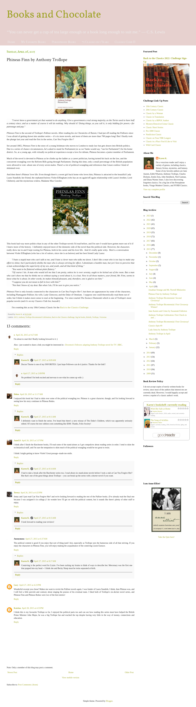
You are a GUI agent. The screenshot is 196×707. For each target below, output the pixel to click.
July (151, 274)
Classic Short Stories (154, 127)
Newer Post (12, 672)
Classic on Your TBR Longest (158, 138)
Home (11, 42)
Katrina (17, 608)
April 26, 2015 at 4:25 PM (31, 493)
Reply (16, 349)
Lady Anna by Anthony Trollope (162, 330)
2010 (149, 369)
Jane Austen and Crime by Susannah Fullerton (167, 311)
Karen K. (25, 360)
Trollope (95, 317)
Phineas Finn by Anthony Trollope (162, 294)
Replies (20, 355)
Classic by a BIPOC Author (157, 120)
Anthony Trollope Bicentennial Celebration (34, 317)
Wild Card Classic (153, 145)
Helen (16, 394)
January (152, 347)
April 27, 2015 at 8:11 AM (45, 417)
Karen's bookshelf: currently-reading (166, 404)
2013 (149, 357)
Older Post (129, 672)
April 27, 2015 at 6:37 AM (36, 539)
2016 (149, 245)
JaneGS (17, 440)
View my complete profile (154, 189)
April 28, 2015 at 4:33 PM (32, 608)
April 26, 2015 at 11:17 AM (31, 394)
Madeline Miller (157, 422)
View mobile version (70, 677)
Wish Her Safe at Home (160, 409)
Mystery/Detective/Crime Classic (160, 124)
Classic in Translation (155, 117)
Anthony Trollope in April (159, 334)
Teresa (17, 493)
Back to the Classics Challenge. (74, 307)
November (153, 257)
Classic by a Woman (154, 113)
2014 (149, 353)
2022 (149, 220)
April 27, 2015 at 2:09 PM (34, 373)
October (152, 261)
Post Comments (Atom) (28, 685)
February (153, 343)
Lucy (16, 585)
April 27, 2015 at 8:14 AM (45, 469)
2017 (149, 241)
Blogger (109, 701)
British (88, 317)
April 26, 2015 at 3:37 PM (32, 440)
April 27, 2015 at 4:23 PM (30, 585)
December (153, 253)
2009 (149, 373)
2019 (149, 232)
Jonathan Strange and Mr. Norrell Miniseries (167, 290)
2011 (149, 365)
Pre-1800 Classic (153, 131)
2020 (149, 228)
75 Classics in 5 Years (95, 42)
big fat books (80, 317)
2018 (149, 236)
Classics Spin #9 (155, 326)
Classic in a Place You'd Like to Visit (161, 141)
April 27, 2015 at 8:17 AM (45, 561)
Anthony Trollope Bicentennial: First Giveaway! (168, 322)
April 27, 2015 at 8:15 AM (45, 518)
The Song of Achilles (159, 420)
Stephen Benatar (157, 411)
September (153, 265)
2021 (149, 224)
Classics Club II (125, 42)
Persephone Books (64, 42)
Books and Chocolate (54, 15)
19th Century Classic (154, 106)
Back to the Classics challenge (63, 317)
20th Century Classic (154, 110)
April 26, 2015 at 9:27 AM (27, 335)
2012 (149, 361)
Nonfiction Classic (154, 134)
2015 (16, 317)
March (152, 339)
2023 (149, 216)
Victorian (102, 317)
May (151, 282)
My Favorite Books (33, 42)
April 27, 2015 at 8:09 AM (45, 360)
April (151, 286)
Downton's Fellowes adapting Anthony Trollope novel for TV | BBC (93, 345)
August (152, 269)
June (151, 278)
